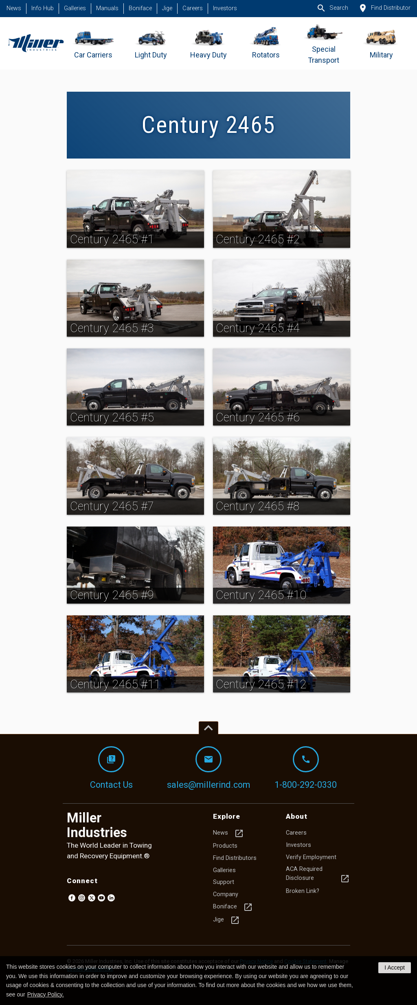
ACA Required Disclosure (318, 875)
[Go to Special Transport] (323, 43)
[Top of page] (208, 727)
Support (223, 882)
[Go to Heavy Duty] (208, 43)
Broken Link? (302, 891)
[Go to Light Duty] (151, 43)
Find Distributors (235, 858)
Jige (167, 8)
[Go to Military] (381, 43)
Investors (225, 8)
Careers (192, 8)
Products (225, 845)
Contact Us (111, 768)
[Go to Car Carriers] (93, 43)
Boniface (140, 8)
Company (225, 894)
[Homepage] (35, 43)
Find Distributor (384, 8)
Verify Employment (311, 857)
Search (332, 8)
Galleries (75, 8)
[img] (135, 208)
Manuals (107, 8)
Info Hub (42, 8)
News (14, 8)
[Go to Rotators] (266, 43)
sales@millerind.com (208, 768)
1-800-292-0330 (305, 768)
